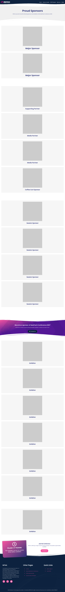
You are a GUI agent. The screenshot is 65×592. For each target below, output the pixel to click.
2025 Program (53, 2)
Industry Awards (46, 2)
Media (63, 2)
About (40, 2)
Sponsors (59, 2)
